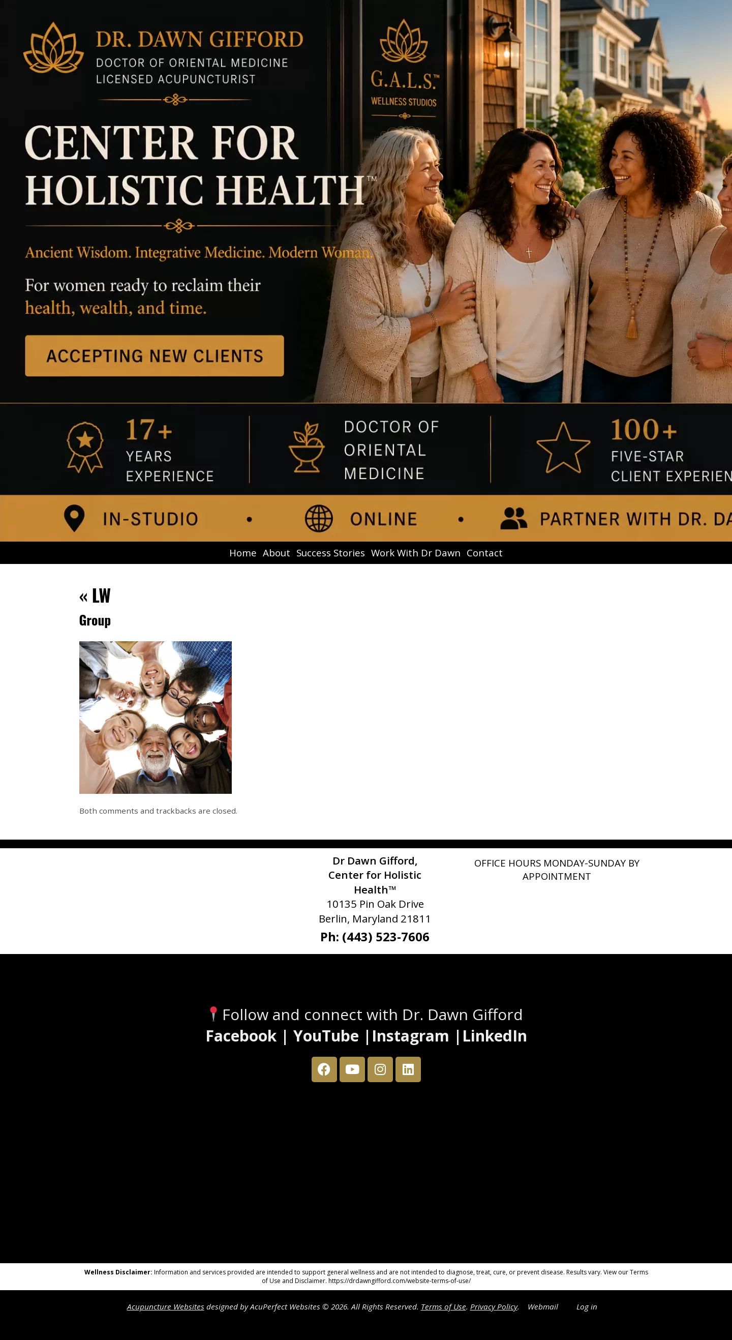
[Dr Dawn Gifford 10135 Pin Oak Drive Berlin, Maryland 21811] (366, 1175)
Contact (485, 552)
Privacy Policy (493, 1306)
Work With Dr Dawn (416, 552)
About (276, 552)
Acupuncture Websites (165, 1306)
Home (243, 552)
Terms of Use (443, 1306)
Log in (586, 1306)
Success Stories (330, 552)
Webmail (543, 1306)
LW (95, 595)
